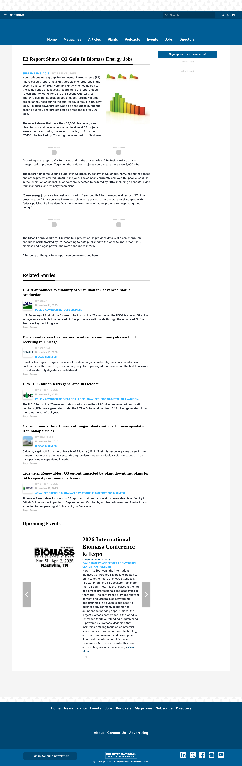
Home (52, 39)
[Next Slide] (146, 594)
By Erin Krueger (47, 389)
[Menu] (5, 15)
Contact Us (116, 758)
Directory (187, 39)
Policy (39, 309)
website (69, 238)
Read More (30, 327)
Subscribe (164, 683)
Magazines (72, 39)
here (95, 255)
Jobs (169, 39)
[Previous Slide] (27, 594)
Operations (104, 493)
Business (76, 309)
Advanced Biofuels (57, 309)
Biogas (39, 356)
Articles (94, 39)
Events (152, 39)
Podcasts (132, 39)
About (99, 758)
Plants (113, 39)
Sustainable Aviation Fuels (79, 493)
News (68, 683)
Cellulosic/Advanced (85, 399)
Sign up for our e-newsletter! (187, 54)
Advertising (138, 758)
